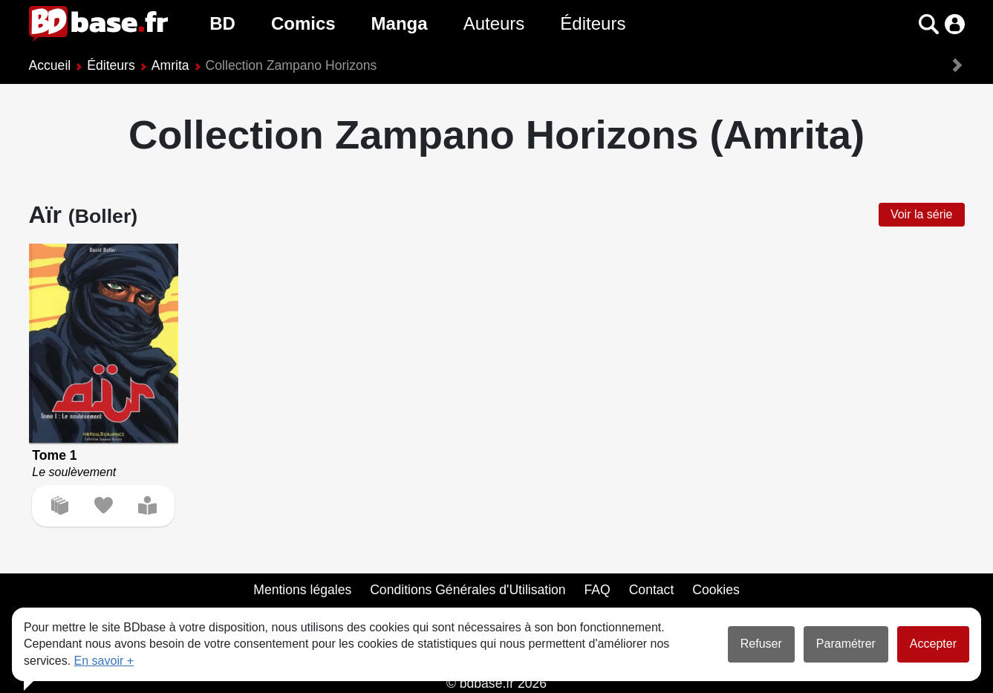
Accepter (933, 643)
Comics (303, 23)
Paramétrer (846, 643)
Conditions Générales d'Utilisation (468, 589)
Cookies (716, 589)
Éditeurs (592, 23)
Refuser (761, 643)
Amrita (170, 65)
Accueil (50, 65)
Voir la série (922, 214)
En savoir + (104, 660)
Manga (399, 23)
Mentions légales (302, 589)
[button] (929, 24)
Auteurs (494, 23)
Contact (651, 589)
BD (222, 23)
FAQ (598, 589)
